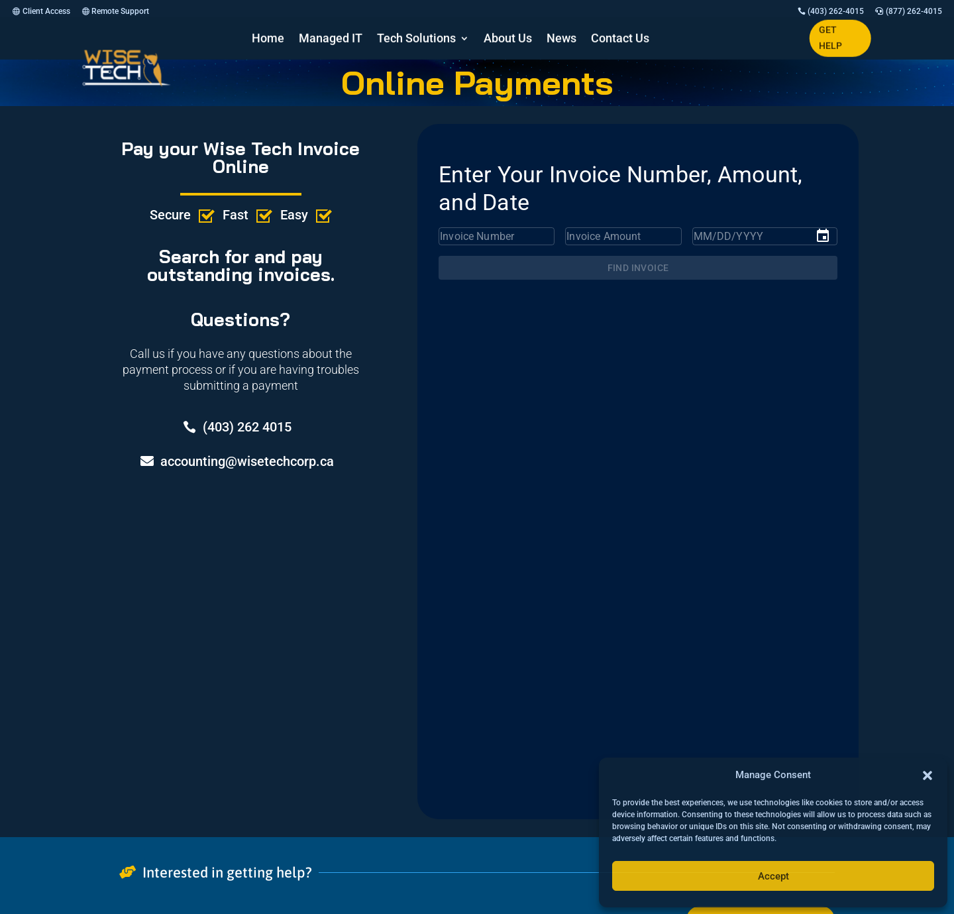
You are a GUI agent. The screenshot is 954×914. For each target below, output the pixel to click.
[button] (927, 775)
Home (268, 39)
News (561, 39)
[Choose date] (823, 236)
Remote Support (120, 11)
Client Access (46, 11)
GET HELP (830, 38)
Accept (773, 876)
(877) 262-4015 (914, 11)
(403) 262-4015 (836, 11)
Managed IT (330, 39)
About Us (508, 39)
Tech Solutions (416, 39)
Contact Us (620, 39)
